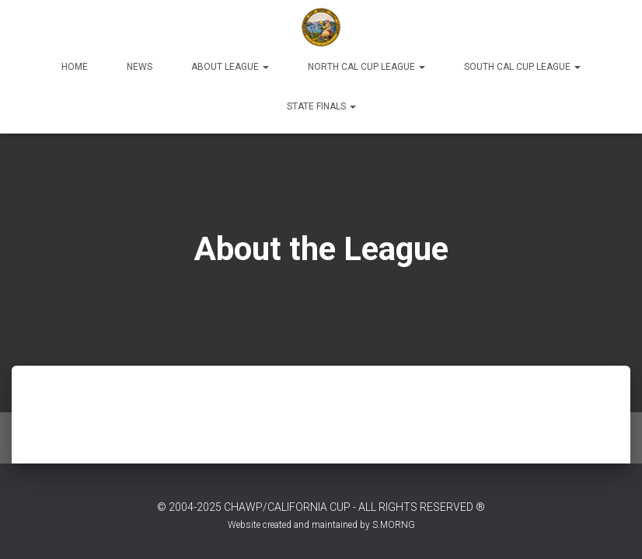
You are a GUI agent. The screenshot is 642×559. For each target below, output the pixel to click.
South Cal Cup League (522, 66)
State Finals (321, 106)
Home (74, 66)
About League (230, 66)
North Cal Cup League (366, 66)
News (139, 66)
